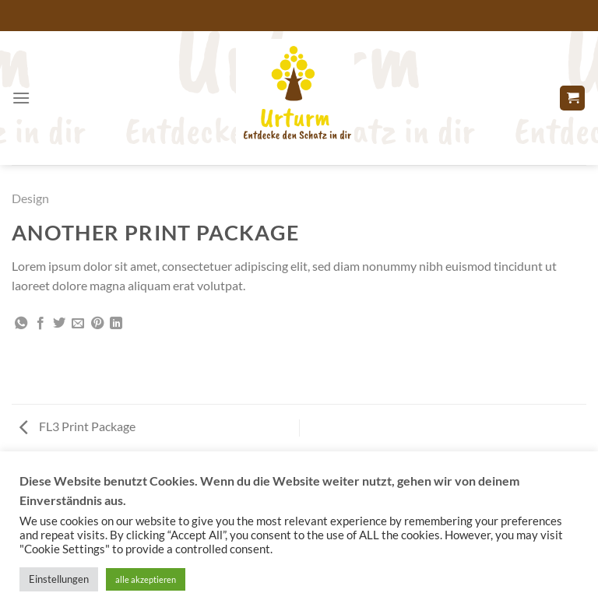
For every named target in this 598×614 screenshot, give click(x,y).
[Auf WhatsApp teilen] (21, 324)
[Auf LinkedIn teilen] (116, 324)
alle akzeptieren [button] (145, 579)
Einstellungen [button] (59, 579)
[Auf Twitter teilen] (59, 324)
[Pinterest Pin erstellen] (97, 324)
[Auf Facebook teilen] (40, 324)
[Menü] (21, 98)
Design (30, 198)
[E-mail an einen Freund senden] (78, 324)
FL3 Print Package (77, 426)
